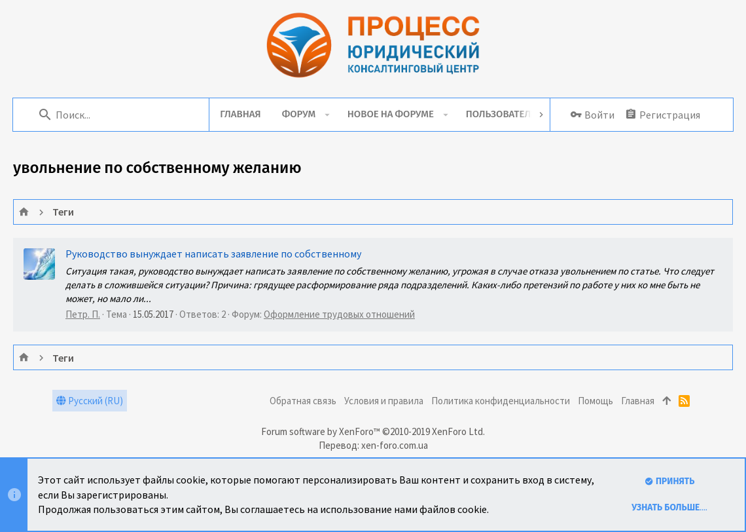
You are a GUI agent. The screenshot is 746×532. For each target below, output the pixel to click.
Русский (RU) (89, 400)
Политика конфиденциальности (500, 400)
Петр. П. (82, 314)
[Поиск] (118, 114)
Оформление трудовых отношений (339, 314)
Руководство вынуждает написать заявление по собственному (213, 253)
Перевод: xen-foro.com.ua (373, 445)
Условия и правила (383, 400)
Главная (637, 400)
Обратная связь (303, 400)
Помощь (595, 400)
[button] (328, 115)
